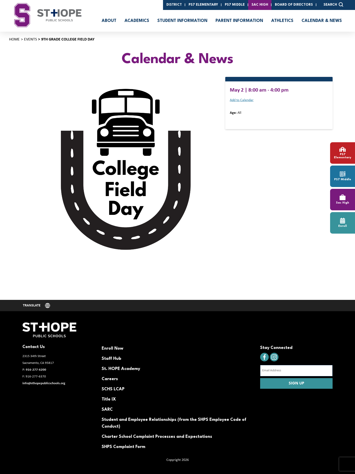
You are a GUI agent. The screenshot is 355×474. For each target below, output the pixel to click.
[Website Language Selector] (36, 305)
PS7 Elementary (203, 5)
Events (30, 39)
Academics (137, 21)
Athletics (282, 21)
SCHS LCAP (113, 389)
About (109, 21)
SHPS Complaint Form (123, 447)
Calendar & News (322, 21)
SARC (107, 410)
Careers (110, 379)
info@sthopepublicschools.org (43, 383)
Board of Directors (294, 5)
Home (14, 39)
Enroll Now (112, 348)
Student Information (182, 21)
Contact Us (33, 347)
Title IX (109, 399)
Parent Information (239, 21)
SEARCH (333, 4)
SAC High (260, 5)
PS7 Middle (235, 5)
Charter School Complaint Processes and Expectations (157, 437)
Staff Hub (111, 359)
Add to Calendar (242, 100)
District (174, 5)
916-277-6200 (36, 370)
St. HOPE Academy (121, 369)
